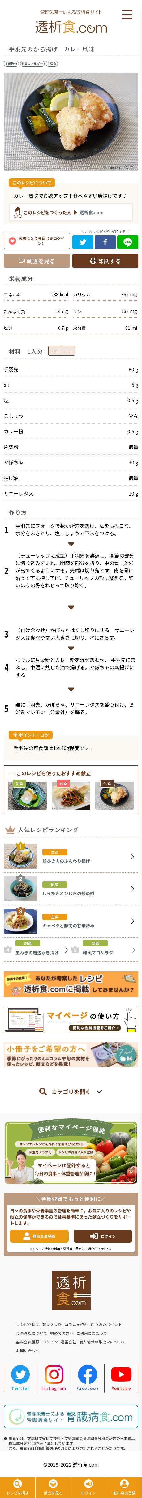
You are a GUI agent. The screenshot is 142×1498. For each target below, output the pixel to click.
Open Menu (127, 15)
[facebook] (105, 242)
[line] (128, 242)
